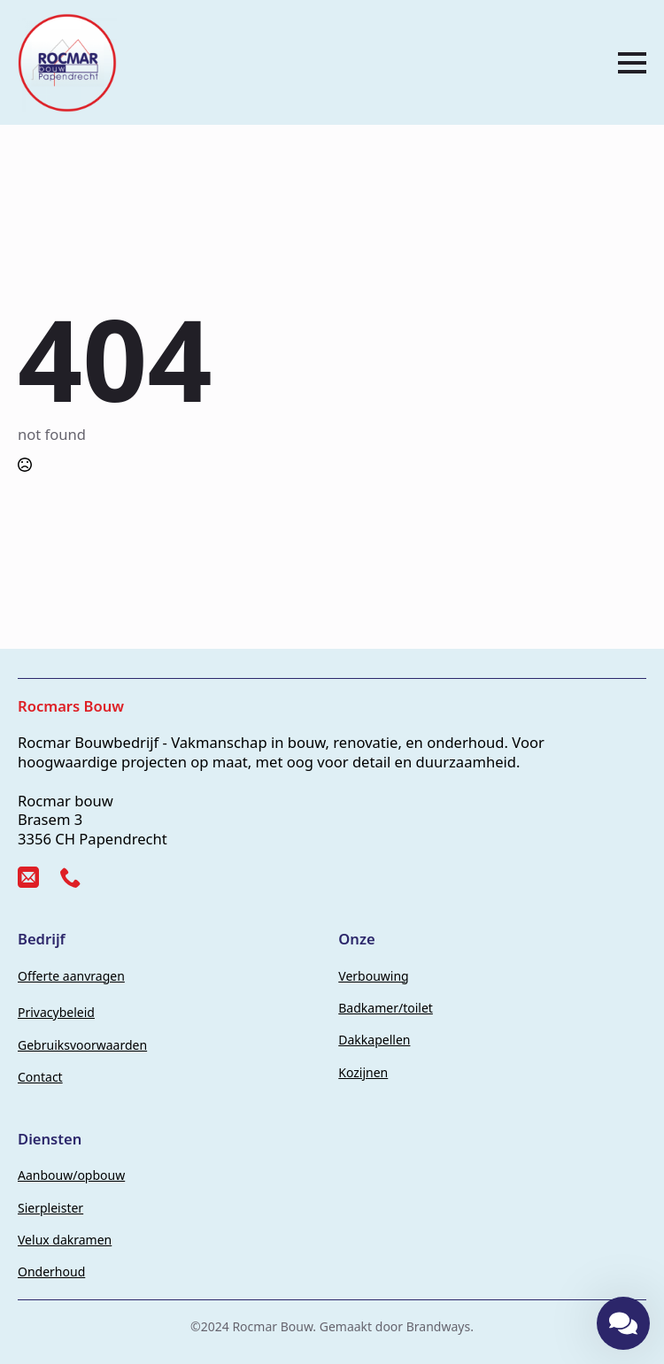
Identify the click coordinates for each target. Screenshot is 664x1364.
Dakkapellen (374, 1039)
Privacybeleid (56, 1012)
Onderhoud (51, 1271)
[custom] (28, 877)
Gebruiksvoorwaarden (82, 1044)
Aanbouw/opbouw (71, 1175)
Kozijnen (363, 1072)
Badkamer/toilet (385, 1007)
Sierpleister (50, 1207)
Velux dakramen (65, 1239)
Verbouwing (373, 975)
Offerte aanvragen (71, 975)
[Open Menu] (632, 63)
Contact (40, 1076)
